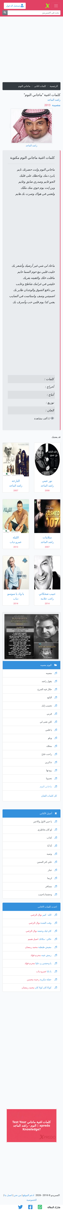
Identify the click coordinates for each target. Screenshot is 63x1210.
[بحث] (5, 12)
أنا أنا (52, 845)
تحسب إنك (49, 705)
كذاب (52, 837)
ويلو (52, 738)
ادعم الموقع (28, 1195)
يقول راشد (49, 681)
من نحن (17, 1195)
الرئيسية (54, 86)
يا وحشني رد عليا (46, 963)
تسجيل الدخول (15, 5)
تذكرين (51, 762)
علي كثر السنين (47, 862)
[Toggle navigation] (56, 6)
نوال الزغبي (36, 914)
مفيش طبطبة (47, 947)
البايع (52, 697)
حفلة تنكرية (48, 979)
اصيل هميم (33, 939)
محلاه (52, 746)
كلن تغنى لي (48, 721)
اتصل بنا (8, 1195)
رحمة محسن (33, 979)
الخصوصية (32, 1200)
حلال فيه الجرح (47, 689)
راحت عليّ (49, 754)
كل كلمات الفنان (49, 795)
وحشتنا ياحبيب (47, 894)
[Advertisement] (31, 50)
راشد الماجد (53, 99)
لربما (52, 878)
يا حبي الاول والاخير (45, 821)
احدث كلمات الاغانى (47, 906)
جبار (52, 870)
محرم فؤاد (36, 955)
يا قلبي (51, 730)
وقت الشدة (48, 923)
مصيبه (55, 105)
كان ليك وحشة (47, 931)
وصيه (52, 853)
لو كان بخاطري (47, 829)
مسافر (51, 886)
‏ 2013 (47, 105)
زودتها (51, 770)
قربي (52, 713)
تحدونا (51, 778)
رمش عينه (49, 955)
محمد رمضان (31, 947)
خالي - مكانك (47, 939)
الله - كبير (49, 914)
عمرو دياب (41, 971)
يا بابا (51, 971)
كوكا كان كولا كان (45, 987)
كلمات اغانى (40, 86)
